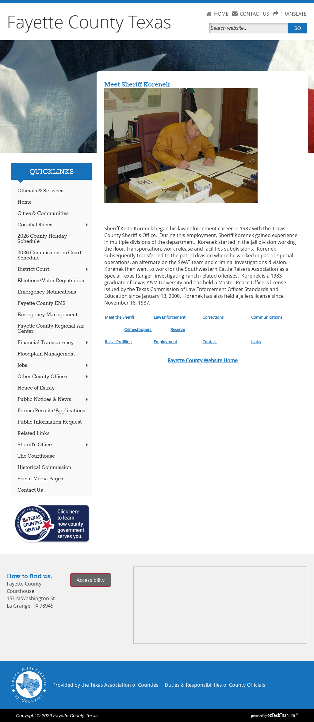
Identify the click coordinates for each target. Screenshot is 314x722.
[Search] (249, 28)
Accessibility (91, 580)
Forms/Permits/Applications (51, 411)
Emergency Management (47, 315)
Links (256, 341)
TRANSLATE (294, 13)
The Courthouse (36, 456)
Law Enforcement (170, 317)
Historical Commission (44, 467)
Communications (266, 317)
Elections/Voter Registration (50, 281)
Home (24, 202)
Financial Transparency (53, 343)
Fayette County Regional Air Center (50, 329)
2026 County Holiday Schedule (42, 239)
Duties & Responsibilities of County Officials (215, 685)
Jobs (53, 365)
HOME (221, 13)
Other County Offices (53, 377)
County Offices (53, 225)
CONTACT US (254, 13)
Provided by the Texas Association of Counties (105, 685)
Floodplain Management (46, 354)
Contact (209, 341)
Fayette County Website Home (203, 360)
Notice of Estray (36, 388)
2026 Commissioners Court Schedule (49, 255)
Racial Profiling (118, 341)
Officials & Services (40, 191)
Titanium (281, 715)
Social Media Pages (40, 479)
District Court (53, 269)
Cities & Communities (43, 213)
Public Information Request (49, 422)
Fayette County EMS (41, 303)
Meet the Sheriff (119, 317)
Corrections (213, 317)
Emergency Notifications (46, 292)
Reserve (177, 329)
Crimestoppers (138, 329)
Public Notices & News (53, 399)
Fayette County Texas (89, 21)
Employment (165, 341)
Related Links (33, 433)
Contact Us (30, 490)
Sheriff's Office (53, 445)
